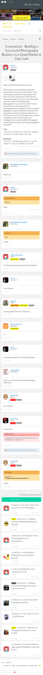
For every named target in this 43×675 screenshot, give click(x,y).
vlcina (12, 66)
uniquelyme (15, 370)
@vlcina (7, 380)
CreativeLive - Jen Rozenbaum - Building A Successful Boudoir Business (23, 555)
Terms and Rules (21, 666)
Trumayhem (14, 574)
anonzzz (13, 618)
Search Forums (7, 31)
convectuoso (14, 560)
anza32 (13, 604)
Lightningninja (16, 255)
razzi (12, 278)
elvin (12, 635)
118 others (28, 153)
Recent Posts (17, 31)
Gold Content (20, 24)
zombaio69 (20, 450)
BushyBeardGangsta (19, 165)
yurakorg (15, 153)
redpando (9, 153)
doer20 (13, 590)
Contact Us (7, 666)
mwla (12, 652)
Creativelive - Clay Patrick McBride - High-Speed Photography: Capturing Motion (25, 647)
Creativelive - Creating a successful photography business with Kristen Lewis (23, 586)
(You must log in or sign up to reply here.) (30, 495)
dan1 (15, 450)
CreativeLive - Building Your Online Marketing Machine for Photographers (24, 538)
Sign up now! (21, 17)
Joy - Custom (7, 663)
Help (13, 666)
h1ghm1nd (14, 526)
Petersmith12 (16, 324)
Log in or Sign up (32, 5)
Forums (8, 24)
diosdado (14, 395)
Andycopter (10, 450)
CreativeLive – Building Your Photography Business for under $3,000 (24, 630)
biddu (12, 510)
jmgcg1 (13, 301)
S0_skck (20, 153)
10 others (29, 450)
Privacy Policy (33, 666)
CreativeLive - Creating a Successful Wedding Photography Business (24, 522)
